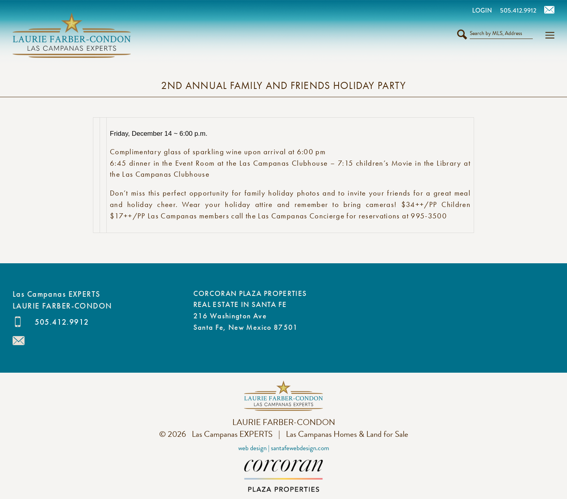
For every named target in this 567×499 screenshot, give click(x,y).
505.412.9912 (62, 322)
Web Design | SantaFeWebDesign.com (283, 448)
